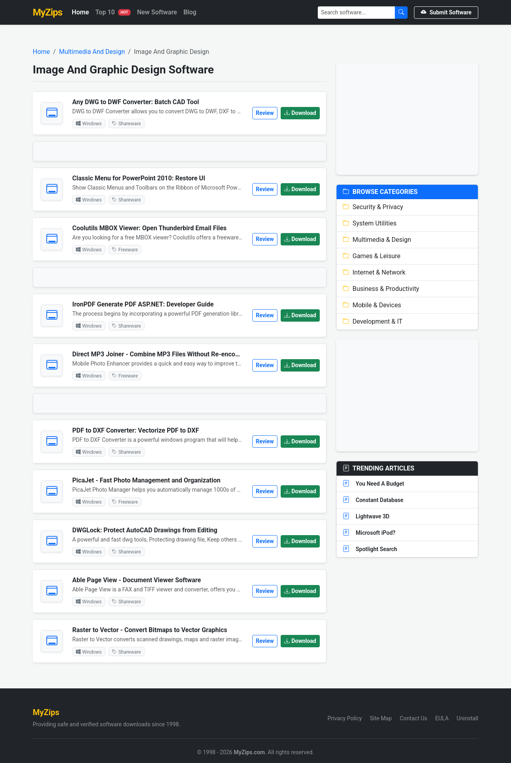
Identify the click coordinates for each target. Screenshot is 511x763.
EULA (442, 718)
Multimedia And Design (92, 51)
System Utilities (369, 223)
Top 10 (113, 12)
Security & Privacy (373, 207)
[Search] (356, 12)
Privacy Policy (344, 718)
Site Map (381, 718)
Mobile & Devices (372, 305)
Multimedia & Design (377, 239)
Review (265, 113)
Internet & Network (374, 272)
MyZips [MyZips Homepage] (47, 12)
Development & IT (372, 321)
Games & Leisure (371, 256)
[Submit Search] (401, 12)
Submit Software (446, 12)
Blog (189, 12)
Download (300, 113)
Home (80, 12)
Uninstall (467, 718)
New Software (157, 12)
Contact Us (413, 718)
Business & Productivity (381, 289)
